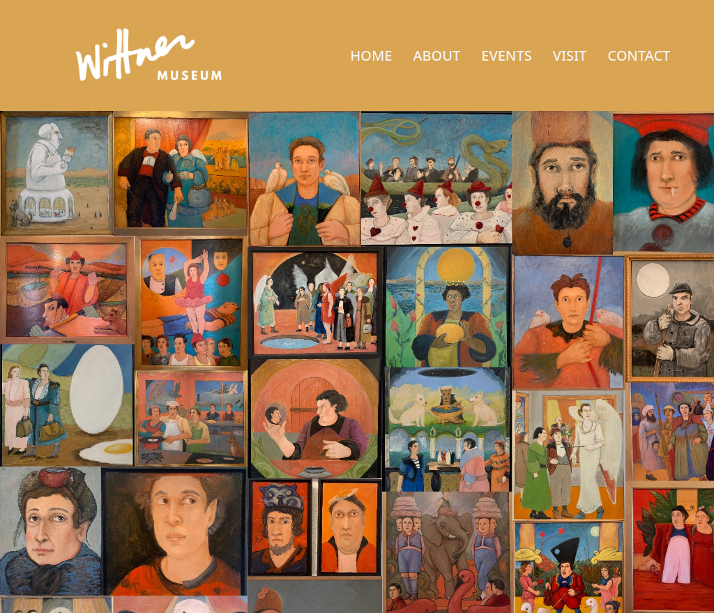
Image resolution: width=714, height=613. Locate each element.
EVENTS (506, 55)
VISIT (570, 55)
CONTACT (638, 55)
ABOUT (436, 55)
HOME (371, 55)
